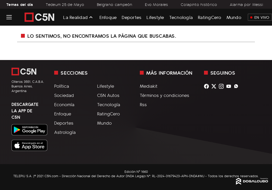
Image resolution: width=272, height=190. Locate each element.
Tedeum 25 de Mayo (65, 4)
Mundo (233, 17)
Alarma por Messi (246, 4)
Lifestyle (155, 17)
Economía (64, 104)
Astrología (65, 132)
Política (61, 86)
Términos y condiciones (164, 95)
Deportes (131, 17)
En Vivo (259, 17)
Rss (143, 104)
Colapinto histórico (199, 4)
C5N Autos (108, 95)
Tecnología (181, 17)
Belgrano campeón (114, 4)
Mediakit (148, 86)
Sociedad (64, 95)
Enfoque (108, 17)
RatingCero (209, 17)
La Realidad (75, 17)
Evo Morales (156, 4)
